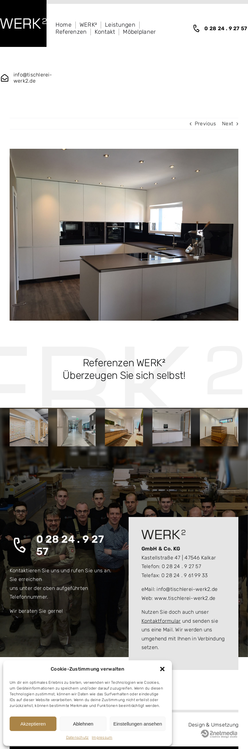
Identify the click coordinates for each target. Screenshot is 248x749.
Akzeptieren (33, 724)
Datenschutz (77, 737)
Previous (205, 123)
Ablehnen (83, 724)
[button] (162, 669)
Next (227, 123)
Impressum (102, 737)
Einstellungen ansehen (137, 724)
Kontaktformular (161, 621)
